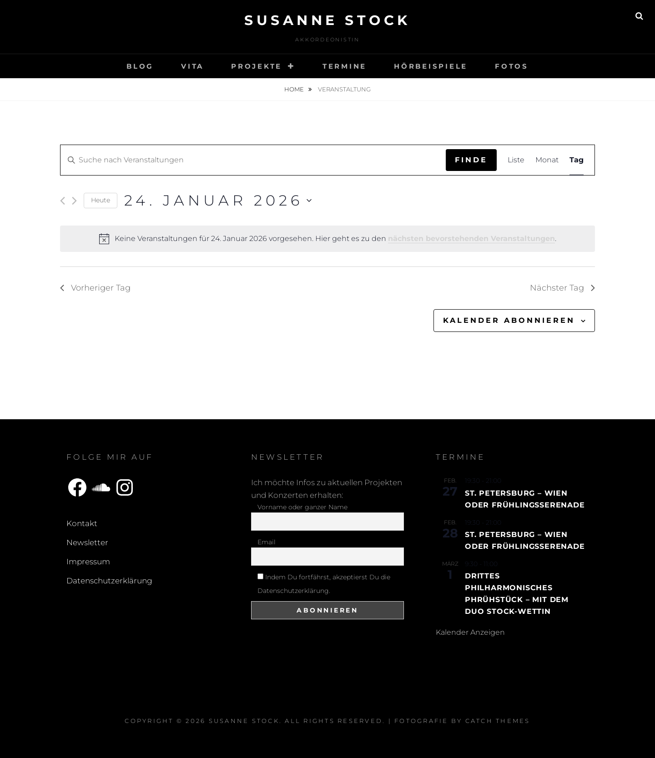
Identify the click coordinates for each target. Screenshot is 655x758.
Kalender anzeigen (470, 632)
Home (294, 89)
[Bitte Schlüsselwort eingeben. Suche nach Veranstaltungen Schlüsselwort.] (253, 160)
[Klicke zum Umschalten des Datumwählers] (218, 200)
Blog (140, 66)
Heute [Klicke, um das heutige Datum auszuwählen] (100, 200)
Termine (344, 66)
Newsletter (87, 542)
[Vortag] (62, 200)
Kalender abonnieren (509, 320)
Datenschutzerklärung (109, 580)
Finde (471, 160)
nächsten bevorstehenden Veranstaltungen (471, 238)
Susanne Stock (327, 20)
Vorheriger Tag (95, 288)
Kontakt (81, 523)
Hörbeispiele (431, 66)
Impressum (88, 561)
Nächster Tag (562, 288)
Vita (192, 66)
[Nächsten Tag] (74, 200)
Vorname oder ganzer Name (302, 507)
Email (266, 542)
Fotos (512, 66)
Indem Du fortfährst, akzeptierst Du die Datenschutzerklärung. (323, 584)
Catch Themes (497, 720)
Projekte (256, 66)
